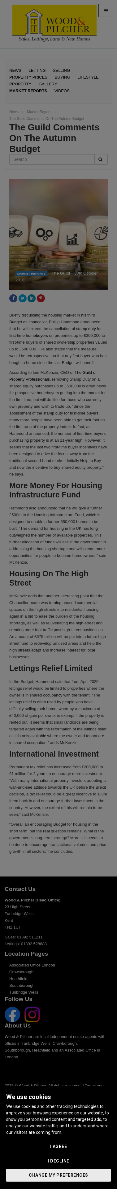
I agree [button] (58, 1146)
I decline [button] (58, 1160)
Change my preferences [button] (58, 1175)
